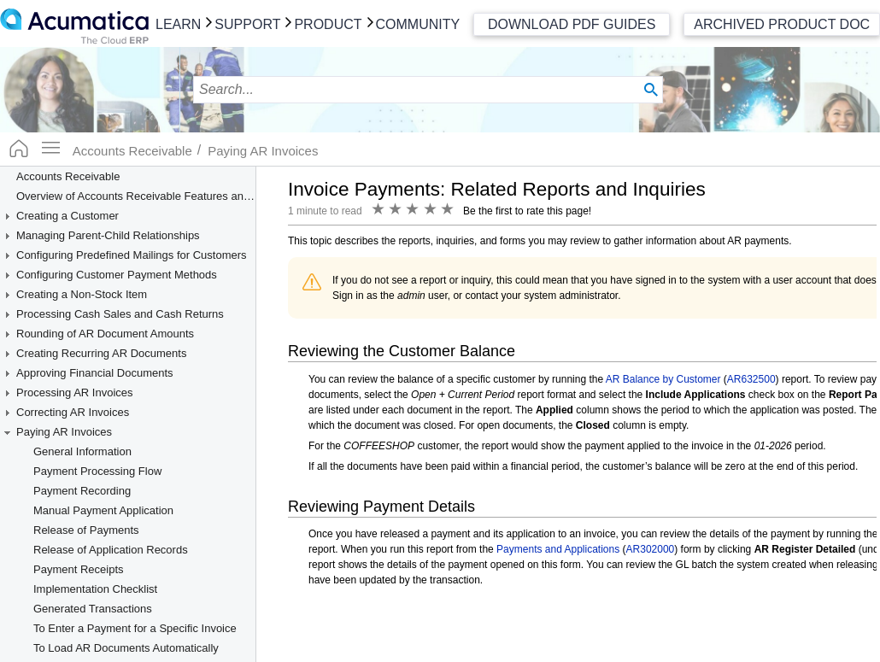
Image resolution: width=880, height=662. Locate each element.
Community (418, 24)
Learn (178, 24)
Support (247, 24)
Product (327, 24)
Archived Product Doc (782, 24)
